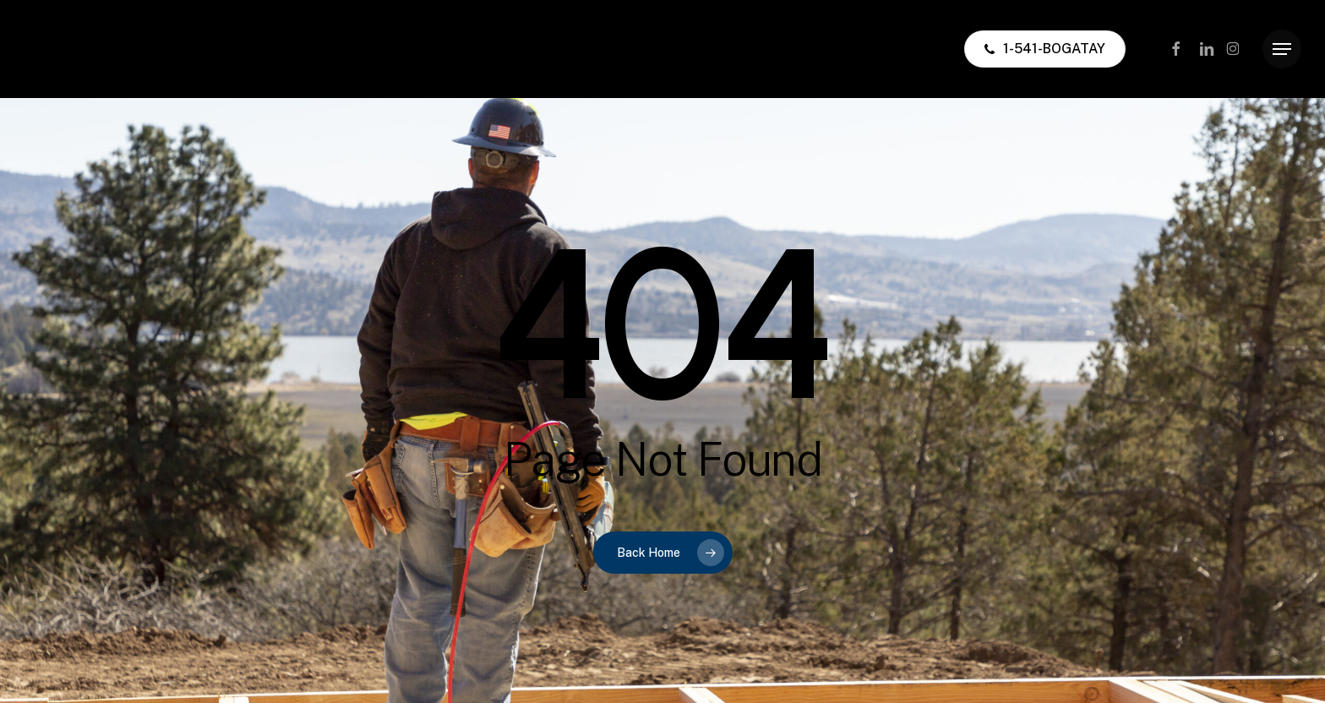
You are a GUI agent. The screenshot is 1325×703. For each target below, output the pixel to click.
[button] (1281, 49)
